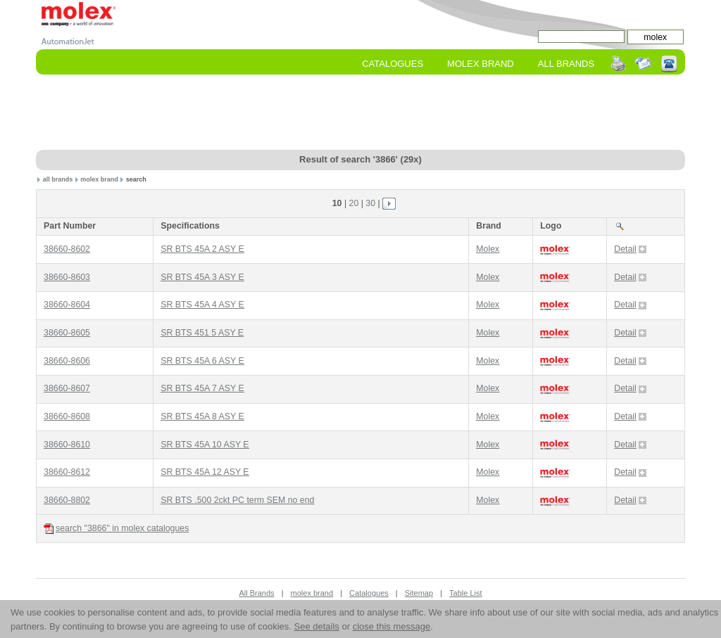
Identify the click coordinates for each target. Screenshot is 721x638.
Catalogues (392, 63)
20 (354, 203)
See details (316, 626)
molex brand (99, 179)
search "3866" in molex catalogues (116, 528)
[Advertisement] (360, 113)
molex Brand (480, 63)
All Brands (566, 63)
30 (370, 203)
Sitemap (419, 593)
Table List (465, 593)
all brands (58, 179)
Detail (630, 249)
